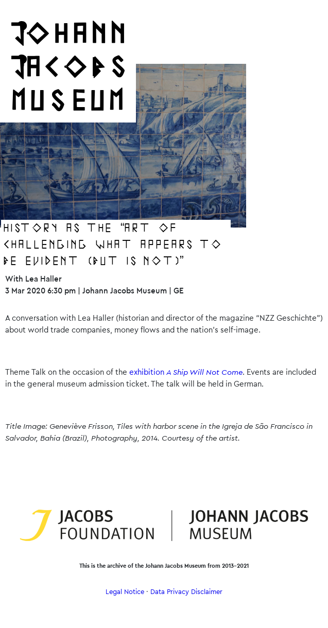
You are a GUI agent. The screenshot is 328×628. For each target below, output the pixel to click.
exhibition (186, 372)
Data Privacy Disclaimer (186, 591)
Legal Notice (125, 591)
